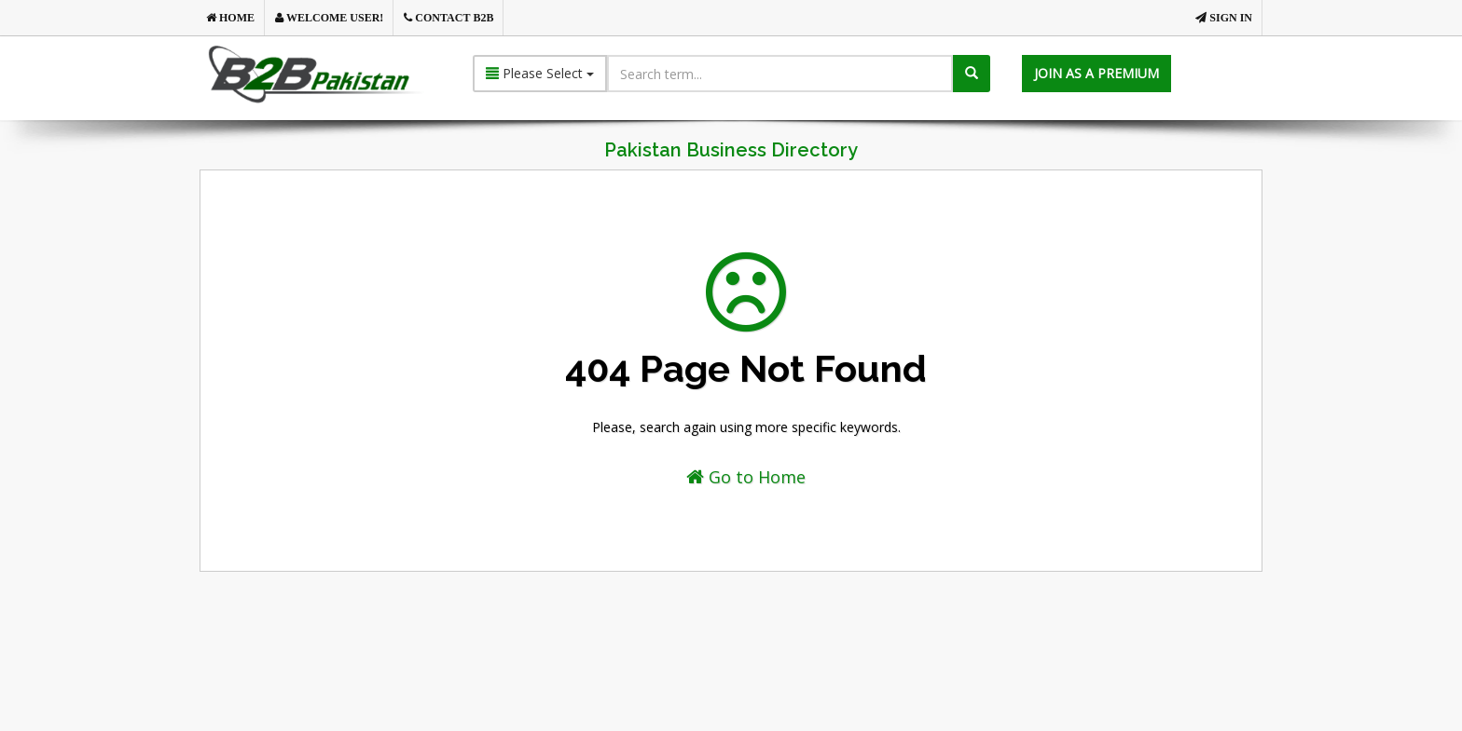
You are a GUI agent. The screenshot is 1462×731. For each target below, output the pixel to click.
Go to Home (746, 477)
